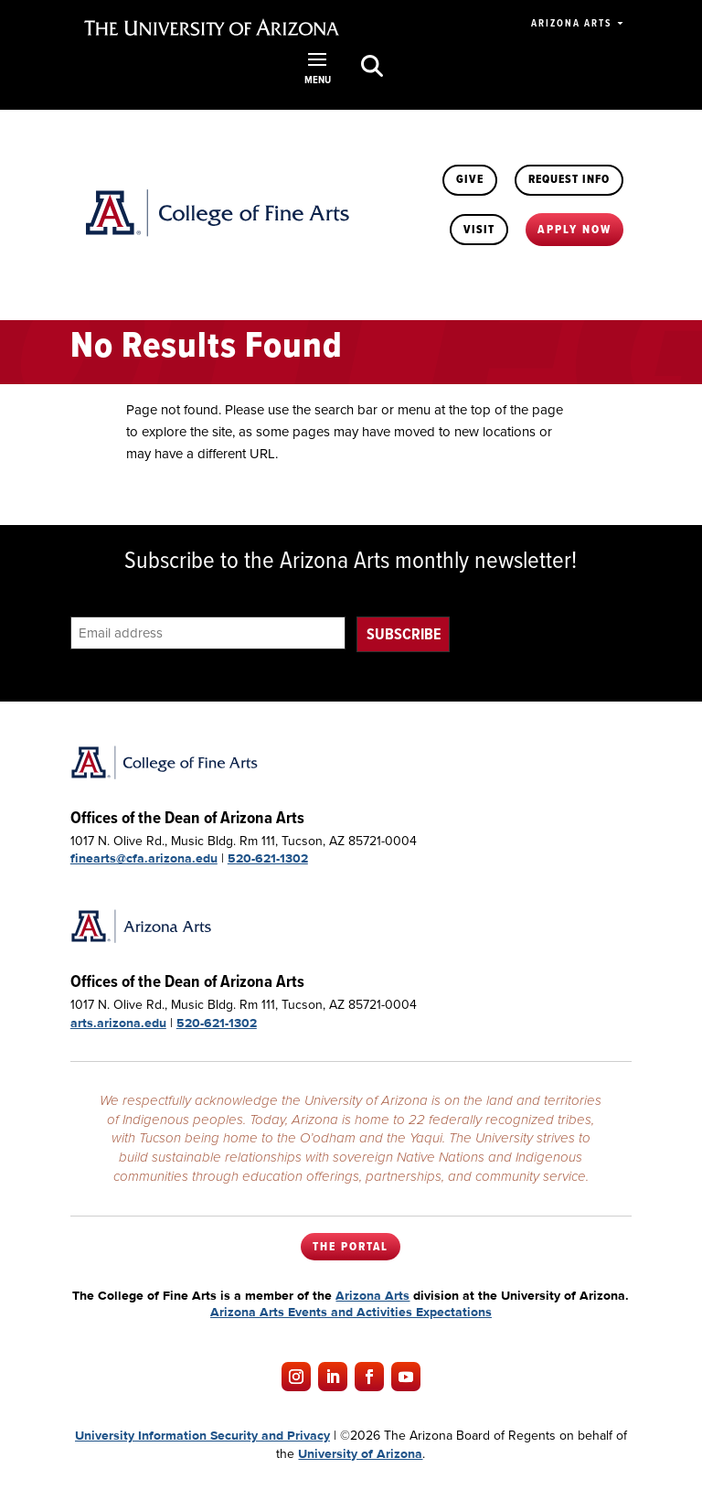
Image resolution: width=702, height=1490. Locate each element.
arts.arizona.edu (118, 1021)
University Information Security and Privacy (202, 1435)
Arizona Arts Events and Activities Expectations (351, 1311)
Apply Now (575, 228)
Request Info (569, 179)
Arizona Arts (571, 23)
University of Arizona (360, 1452)
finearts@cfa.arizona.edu (144, 858)
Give (471, 179)
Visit (481, 228)
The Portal (350, 1246)
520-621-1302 (268, 858)
